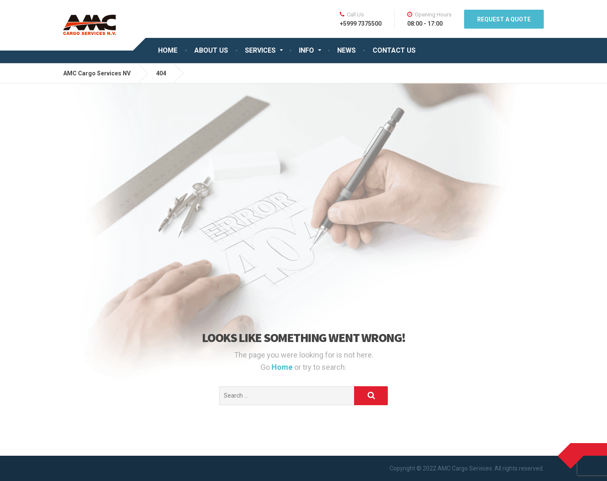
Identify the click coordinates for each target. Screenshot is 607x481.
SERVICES (260, 50)
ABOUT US (211, 50)
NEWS (346, 50)
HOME (167, 50)
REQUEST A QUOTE (504, 19)
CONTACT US (394, 50)
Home (282, 367)
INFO (306, 50)
